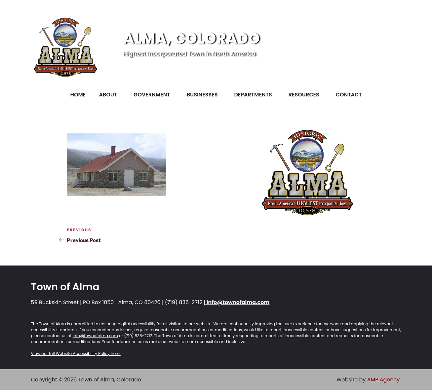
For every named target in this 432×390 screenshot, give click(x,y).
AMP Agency (383, 379)
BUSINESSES (202, 94)
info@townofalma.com (237, 302)
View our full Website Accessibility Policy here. (76, 353)
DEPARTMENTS (253, 94)
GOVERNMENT (152, 94)
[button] (109, 94)
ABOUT (108, 94)
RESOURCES (304, 94)
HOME (78, 94)
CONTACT (349, 94)
